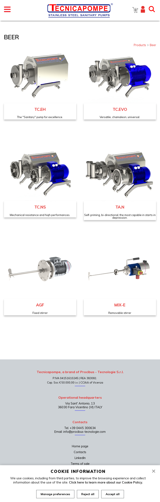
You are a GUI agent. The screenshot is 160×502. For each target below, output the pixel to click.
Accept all (113, 494)
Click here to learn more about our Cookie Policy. (106, 482)
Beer (153, 45)
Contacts (80, 452)
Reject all (87, 494)
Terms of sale (80, 464)
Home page (80, 446)
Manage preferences (55, 494)
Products (141, 45)
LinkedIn (80, 458)
